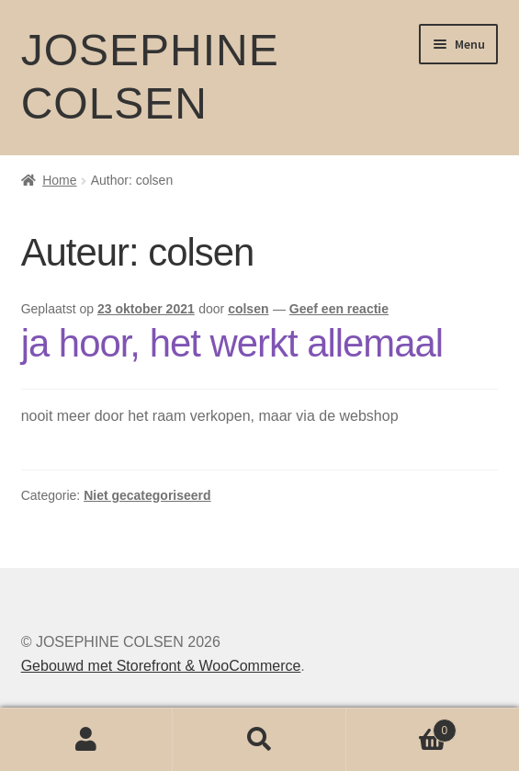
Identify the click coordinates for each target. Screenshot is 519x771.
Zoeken (259, 740)
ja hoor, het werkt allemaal (232, 343)
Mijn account (86, 740)
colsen (248, 308)
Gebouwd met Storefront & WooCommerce (161, 666)
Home (59, 180)
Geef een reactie (339, 308)
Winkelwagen (401, 727)
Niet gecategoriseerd (147, 495)
